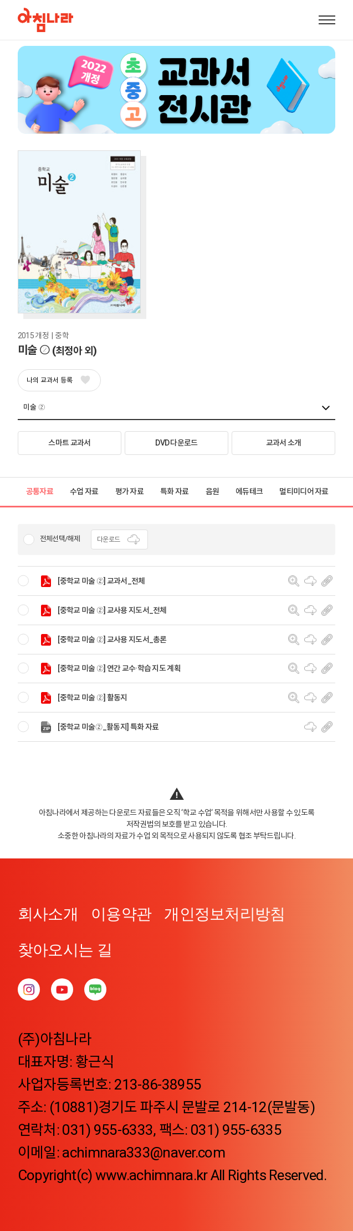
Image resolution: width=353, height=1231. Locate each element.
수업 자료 (84, 491)
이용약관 (121, 914)
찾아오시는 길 (65, 949)
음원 (212, 491)
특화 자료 (174, 491)
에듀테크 (249, 491)
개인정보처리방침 (224, 914)
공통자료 (39, 491)
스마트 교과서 (69, 442)
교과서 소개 (283, 442)
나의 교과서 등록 (58, 380)
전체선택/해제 (60, 539)
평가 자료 (129, 491)
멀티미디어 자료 (303, 491)
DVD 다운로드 (176, 442)
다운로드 (119, 539)
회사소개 (48, 914)
